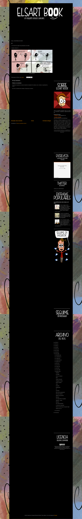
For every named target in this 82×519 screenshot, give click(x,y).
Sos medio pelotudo (59, 403)
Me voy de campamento (60, 392)
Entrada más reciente (16, 120)
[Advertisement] (41, 29)
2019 (56, 347)
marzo (57, 369)
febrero (57, 371)
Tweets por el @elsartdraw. (59, 188)
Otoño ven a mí (59, 408)
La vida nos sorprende (60, 405)
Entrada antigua (47, 120)
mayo (57, 366)
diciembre (58, 355)
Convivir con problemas (64, 213)
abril (57, 368)
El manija (57, 374)
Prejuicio (57, 372)
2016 (56, 352)
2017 (56, 350)
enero (57, 410)
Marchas (57, 397)
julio (57, 363)
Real (57, 377)
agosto (57, 361)
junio (57, 364)
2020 (56, 345)
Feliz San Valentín (59, 393)
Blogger (55, 515)
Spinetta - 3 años (59, 400)
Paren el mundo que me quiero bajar (62, 406)
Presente (57, 385)
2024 (56, 342)
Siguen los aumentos (60, 395)
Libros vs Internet (59, 376)
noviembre (58, 356)
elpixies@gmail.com (62, 115)
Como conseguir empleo (64, 219)
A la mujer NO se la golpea (61, 398)
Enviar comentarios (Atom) (21, 123)
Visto (57, 384)
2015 (56, 353)
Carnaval (57, 390)
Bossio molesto (58, 382)
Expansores (58, 387)
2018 (56, 348)
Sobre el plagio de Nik (64, 205)
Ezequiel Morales (61, 446)
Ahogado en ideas (59, 380)
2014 (56, 412)
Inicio (32, 120)
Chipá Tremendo (59, 379)
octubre (57, 358)
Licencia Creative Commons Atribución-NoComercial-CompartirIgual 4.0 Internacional (62, 448)
